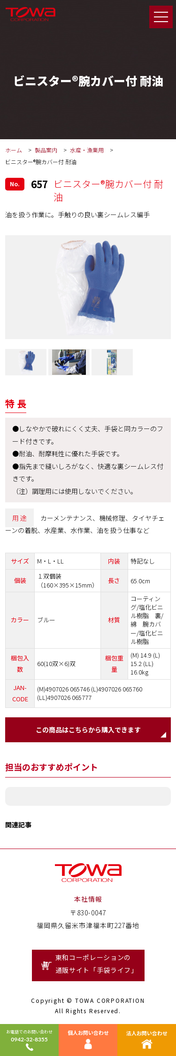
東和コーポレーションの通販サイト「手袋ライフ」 (96, 964)
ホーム (13, 150)
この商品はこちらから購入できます (88, 729)
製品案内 (46, 150)
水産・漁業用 (87, 150)
